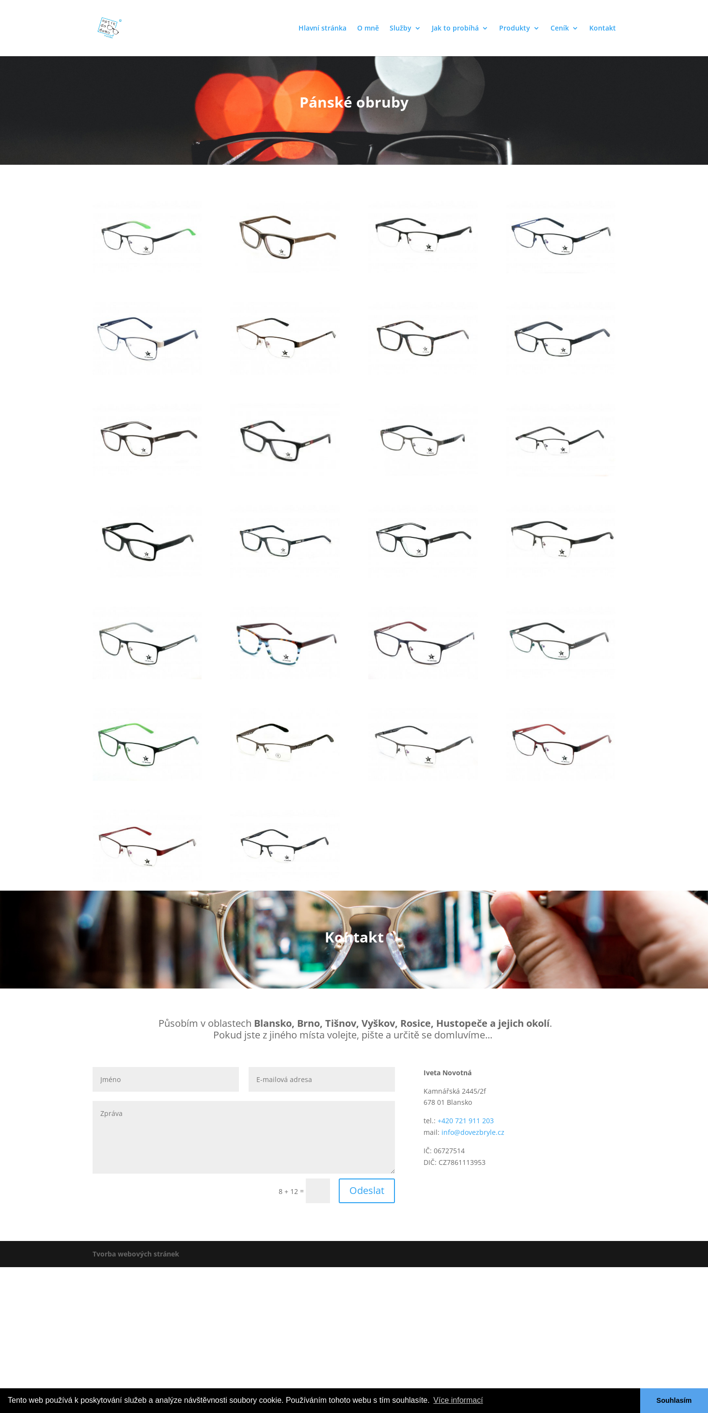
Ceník (560, 28)
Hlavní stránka (322, 28)
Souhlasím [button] (674, 1400)
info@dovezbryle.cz (472, 1132)
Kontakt (602, 28)
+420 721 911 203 (466, 1120)
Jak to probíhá (455, 28)
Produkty (514, 28)
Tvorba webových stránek (136, 1253)
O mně (368, 28)
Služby (400, 28)
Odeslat (366, 1190)
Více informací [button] (458, 1400)
